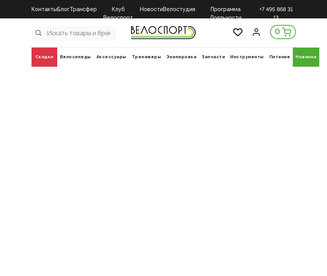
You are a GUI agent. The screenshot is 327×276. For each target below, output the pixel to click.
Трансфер (83, 9)
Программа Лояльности (225, 9)
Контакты (44, 9)
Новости (151, 9)
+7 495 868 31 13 (276, 9)
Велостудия (179, 9)
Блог (63, 9)
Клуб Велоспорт (118, 9)
